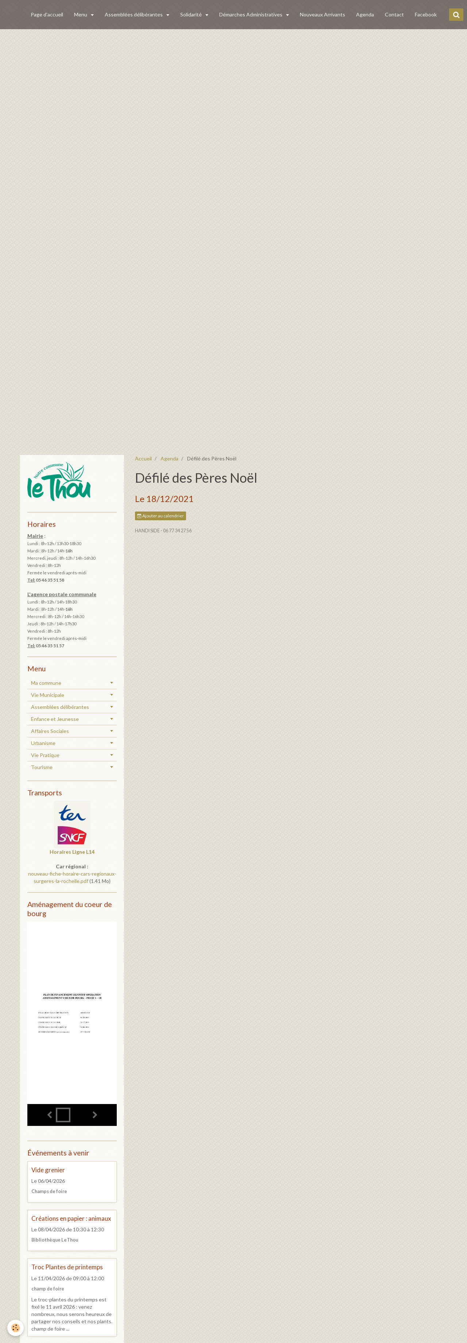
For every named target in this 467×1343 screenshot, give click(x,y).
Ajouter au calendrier (160, 515)
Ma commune (46, 683)
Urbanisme (43, 743)
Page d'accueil (47, 14)
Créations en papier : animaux (71, 1218)
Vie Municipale (47, 695)
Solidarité (191, 14)
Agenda (365, 14)
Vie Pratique (45, 755)
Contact (394, 14)
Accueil (143, 458)
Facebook (426, 14)
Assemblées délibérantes (134, 14)
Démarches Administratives (251, 14)
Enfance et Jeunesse (55, 719)
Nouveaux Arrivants (322, 14)
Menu (81, 14)
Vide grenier (48, 1170)
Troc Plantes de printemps (67, 1267)
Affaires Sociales (50, 731)
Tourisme (42, 767)
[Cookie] (15, 1328)
